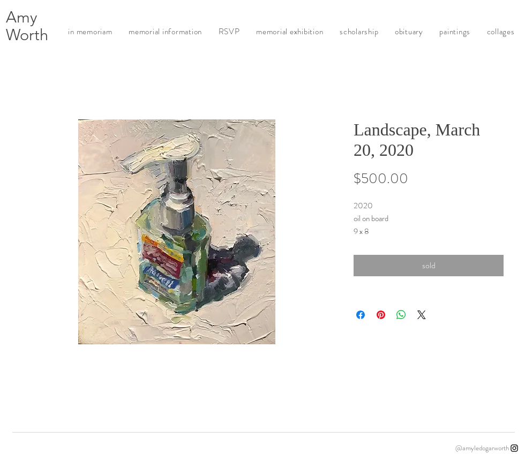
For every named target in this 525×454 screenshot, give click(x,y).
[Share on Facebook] (360, 314)
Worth (27, 34)
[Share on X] (421, 314)
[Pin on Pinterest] (380, 314)
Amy (21, 16)
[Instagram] (514, 448)
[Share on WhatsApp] (401, 314)
